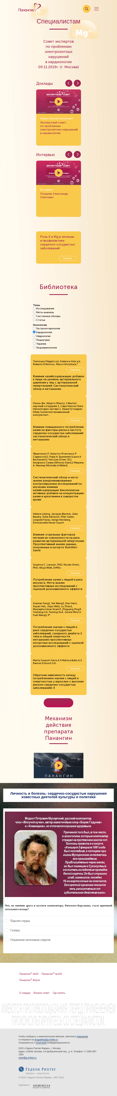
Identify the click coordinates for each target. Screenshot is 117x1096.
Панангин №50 (28, 974)
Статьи (39, 319)
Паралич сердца (20, 920)
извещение (82, 1036)
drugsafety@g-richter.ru (46, 1039)
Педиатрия (41, 339)
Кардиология (42, 332)
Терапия (39, 343)
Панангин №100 (51, 974)
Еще (58, 702)
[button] (77, 83)
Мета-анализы (43, 312)
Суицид (15, 930)
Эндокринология (45, 347)
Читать (67, 258)
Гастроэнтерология (46, 328)
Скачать (75, 369)
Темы (36, 305)
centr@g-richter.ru (27, 1057)
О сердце (25, 993)
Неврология (41, 336)
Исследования (43, 308)
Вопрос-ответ (41, 993)
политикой (41, 1042)
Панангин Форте (29, 980)
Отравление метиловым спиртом (30, 939)
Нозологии (40, 324)
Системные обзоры (46, 316)
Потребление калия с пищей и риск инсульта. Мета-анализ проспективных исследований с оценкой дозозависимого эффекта (58, 584)
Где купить (59, 993)
